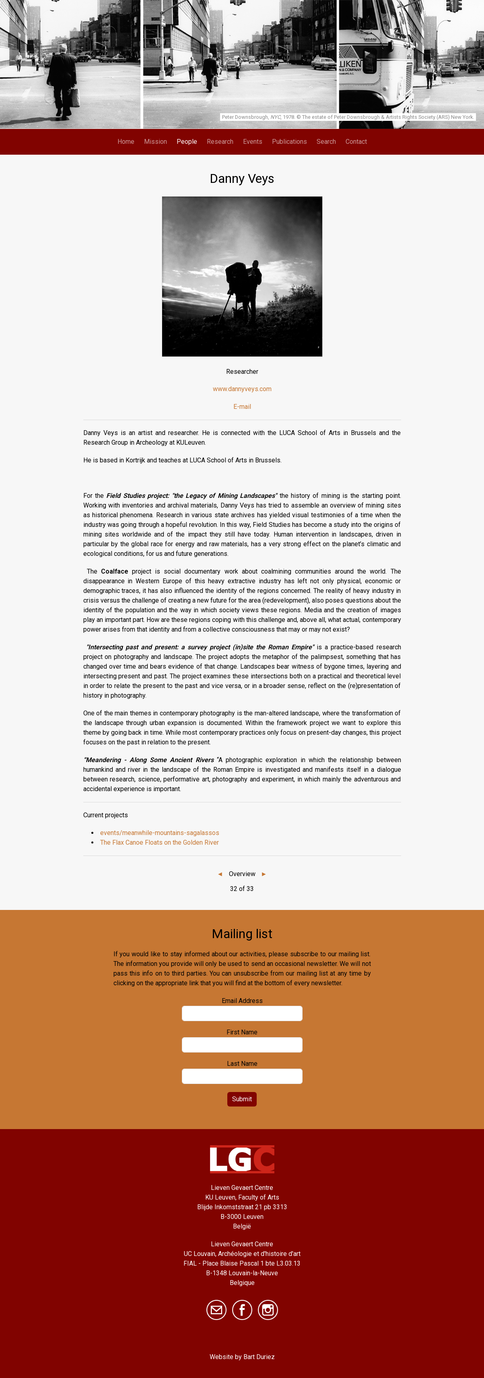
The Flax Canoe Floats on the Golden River (159, 842)
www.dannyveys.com (242, 389)
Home (125, 141)
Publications (289, 141)
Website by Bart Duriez (242, 1357)
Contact (356, 141)
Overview (242, 874)
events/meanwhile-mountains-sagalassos (159, 833)
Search (326, 141)
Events (252, 141)
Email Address (242, 1001)
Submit (242, 1099)
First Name (242, 1032)
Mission (155, 141)
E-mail (242, 406)
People (187, 141)
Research (220, 141)
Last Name (242, 1063)
